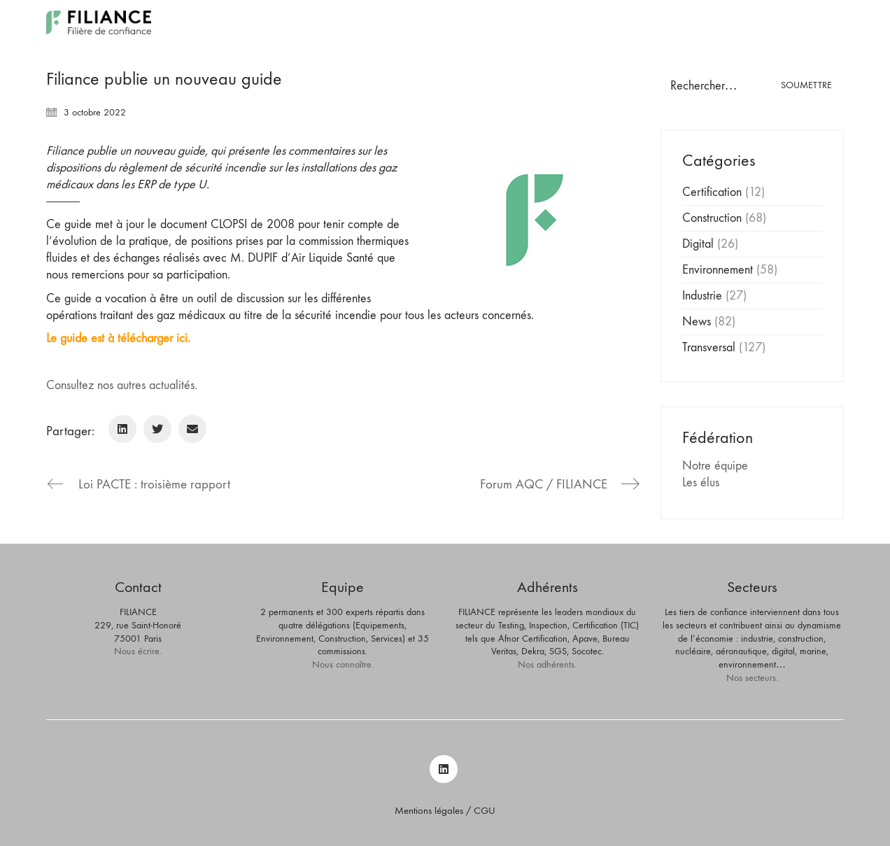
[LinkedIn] (122, 429)
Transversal (708, 347)
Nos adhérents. (547, 664)
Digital (698, 244)
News (696, 321)
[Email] (192, 429)
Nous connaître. (343, 664)
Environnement (717, 269)
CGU (484, 810)
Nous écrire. (138, 651)
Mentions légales (429, 810)
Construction (712, 218)
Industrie (702, 295)
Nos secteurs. (752, 678)
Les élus (700, 482)
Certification (712, 192)
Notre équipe (715, 465)
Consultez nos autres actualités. (121, 385)
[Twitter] (157, 429)
